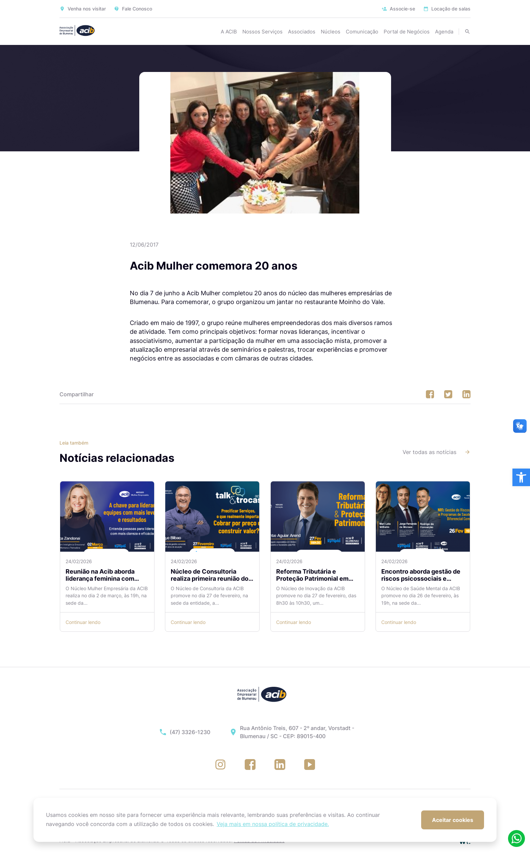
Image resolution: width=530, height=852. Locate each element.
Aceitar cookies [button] (452, 820)
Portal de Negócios (407, 31)
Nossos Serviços (262, 31)
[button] (521, 477)
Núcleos (330, 31)
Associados (301, 31)
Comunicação (362, 31)
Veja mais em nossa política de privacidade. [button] (273, 824)
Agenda (444, 31)
